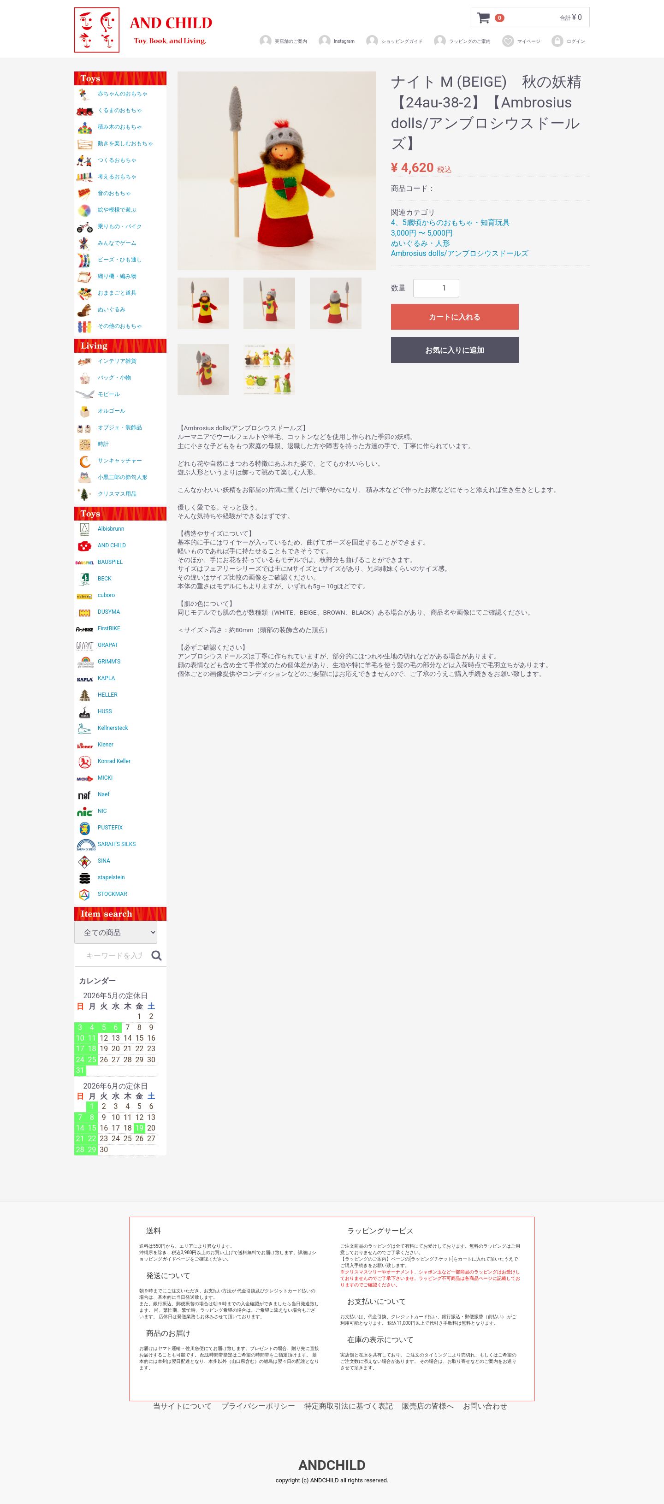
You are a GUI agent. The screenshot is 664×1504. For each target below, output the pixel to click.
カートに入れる (454, 317)
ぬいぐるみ (111, 309)
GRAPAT (108, 645)
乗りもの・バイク (120, 226)
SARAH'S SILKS (117, 844)
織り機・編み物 (117, 276)
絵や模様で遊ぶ (117, 210)
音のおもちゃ (114, 193)
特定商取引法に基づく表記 (348, 1406)
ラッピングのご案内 (462, 41)
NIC (102, 811)
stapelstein (111, 877)
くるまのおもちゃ (120, 110)
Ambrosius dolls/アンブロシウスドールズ (459, 253)
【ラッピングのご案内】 (365, 1258)
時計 (103, 444)
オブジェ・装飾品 (120, 427)
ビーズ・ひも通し (120, 259)
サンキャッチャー (120, 460)
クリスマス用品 (117, 494)
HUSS (105, 711)
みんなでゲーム (117, 243)
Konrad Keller (114, 761)
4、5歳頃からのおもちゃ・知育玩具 (450, 222)
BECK (105, 578)
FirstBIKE (109, 628)
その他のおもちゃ (120, 326)
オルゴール (111, 411)
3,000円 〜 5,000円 (422, 233)
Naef (104, 794)
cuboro (106, 595)
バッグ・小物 (114, 377)
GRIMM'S (109, 661)
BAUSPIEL (110, 562)
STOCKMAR (112, 894)
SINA (104, 861)
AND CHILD (112, 545)
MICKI (105, 778)
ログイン (568, 41)
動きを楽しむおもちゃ (125, 143)
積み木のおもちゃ (120, 127)
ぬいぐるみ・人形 (420, 243)
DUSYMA (109, 612)
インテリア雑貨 (117, 361)
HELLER (108, 695)
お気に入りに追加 (454, 350)
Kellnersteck (113, 728)
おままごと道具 (117, 293)
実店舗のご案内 (283, 41)
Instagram (336, 41)
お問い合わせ (485, 1406)
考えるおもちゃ (117, 176)
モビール (109, 394)
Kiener (105, 744)
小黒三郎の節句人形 (123, 477)
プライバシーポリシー (258, 1406)
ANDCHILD (332, 1465)
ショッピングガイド (394, 41)
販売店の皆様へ (428, 1406)
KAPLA (106, 678)
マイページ (520, 41)
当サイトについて (182, 1406)
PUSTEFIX (110, 827)
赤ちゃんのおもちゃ (123, 93)
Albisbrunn (111, 529)
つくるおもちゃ (117, 160)
